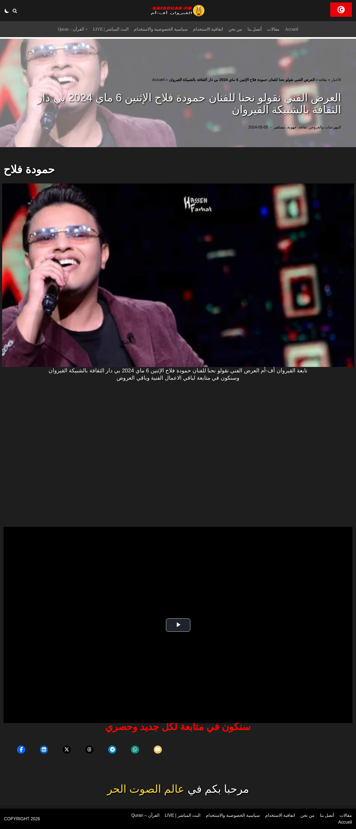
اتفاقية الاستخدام (208, 29)
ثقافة (323, 80)
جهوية (292, 127)
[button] (14, 10)
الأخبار (336, 80)
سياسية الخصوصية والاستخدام (161, 29)
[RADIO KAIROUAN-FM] (178, 10)
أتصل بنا (255, 29)
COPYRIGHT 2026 (22, 819)
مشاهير (279, 127)
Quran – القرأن (145, 815)
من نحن (235, 29)
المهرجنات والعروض (325, 127)
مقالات (273, 29)
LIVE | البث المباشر (111, 29)
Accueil (292, 29)
